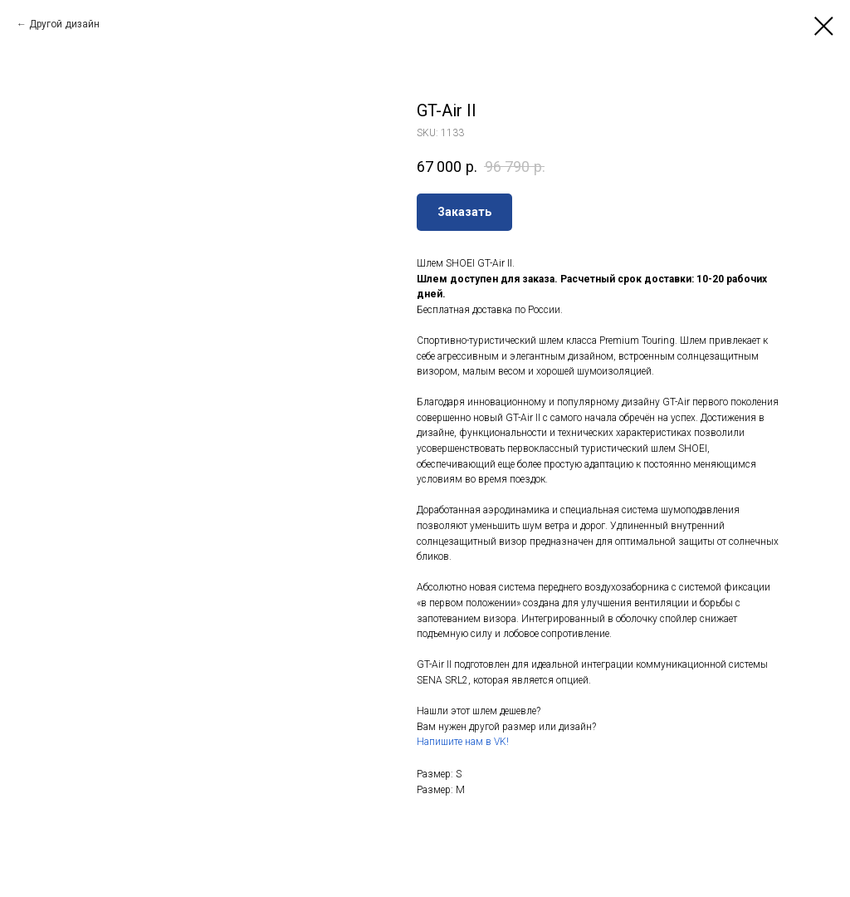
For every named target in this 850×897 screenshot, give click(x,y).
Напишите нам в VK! (463, 742)
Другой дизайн (64, 24)
